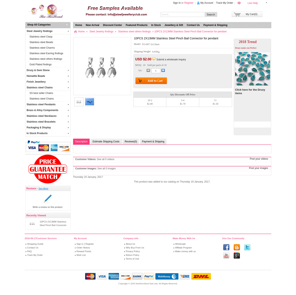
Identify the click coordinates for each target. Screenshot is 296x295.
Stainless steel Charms (42, 47)
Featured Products (137, 25)
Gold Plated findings (41, 64)
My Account (206, 2)
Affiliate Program (183, 247)
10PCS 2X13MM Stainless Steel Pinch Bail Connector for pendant (53, 225)
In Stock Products (48, 133)
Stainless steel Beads (41, 42)
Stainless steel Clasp (41, 36)
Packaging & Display (48, 127)
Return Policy (132, 255)
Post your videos (259, 158)
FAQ (29, 251)
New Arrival (92, 25)
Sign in (79, 244)
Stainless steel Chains (48, 87)
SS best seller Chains (41, 93)
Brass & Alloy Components (48, 110)
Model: (138, 44)
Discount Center (112, 25)
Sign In (177, 2)
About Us (130, 244)
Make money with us (185, 251)
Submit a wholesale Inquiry (171, 59)
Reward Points (83, 251)
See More (43, 188)
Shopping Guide (35, 244)
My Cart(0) (252, 14)
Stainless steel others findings (46, 58)
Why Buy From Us (135, 247)
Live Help (252, 3)
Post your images (258, 168)
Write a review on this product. (48, 207)
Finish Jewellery (48, 81)
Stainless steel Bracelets (48, 121)
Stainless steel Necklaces (48, 116)
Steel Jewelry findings (48, 31)
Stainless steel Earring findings (46, 53)
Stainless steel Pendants (48, 104)
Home (78, 25)
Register (188, 2)
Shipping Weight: (143, 51)
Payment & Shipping (216, 25)
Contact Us (193, 25)
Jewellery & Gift (173, 25)
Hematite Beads (48, 76)
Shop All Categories (39, 24)
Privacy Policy (133, 251)
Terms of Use (132, 259)
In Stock (156, 25)
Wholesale (180, 244)
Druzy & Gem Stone (48, 70)
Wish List (81, 255)
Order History (83, 247)
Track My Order (224, 2)
